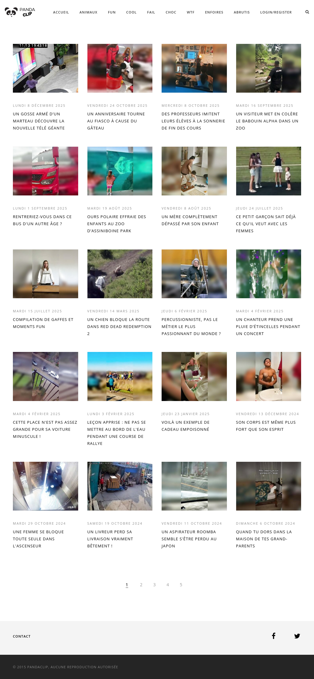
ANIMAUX (88, 12)
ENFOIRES (214, 12)
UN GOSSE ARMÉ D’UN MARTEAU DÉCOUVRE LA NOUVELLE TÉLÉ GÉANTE (39, 121)
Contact (22, 636)
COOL (131, 12)
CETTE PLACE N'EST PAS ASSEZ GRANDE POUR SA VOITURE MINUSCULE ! (45, 429)
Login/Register (276, 12)
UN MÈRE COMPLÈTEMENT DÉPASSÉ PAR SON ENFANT (190, 220)
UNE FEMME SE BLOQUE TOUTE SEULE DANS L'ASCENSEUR (38, 539)
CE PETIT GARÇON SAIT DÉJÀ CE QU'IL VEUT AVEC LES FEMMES (266, 223)
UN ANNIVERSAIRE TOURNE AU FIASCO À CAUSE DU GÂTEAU (116, 121)
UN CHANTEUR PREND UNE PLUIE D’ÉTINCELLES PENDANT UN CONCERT (268, 326)
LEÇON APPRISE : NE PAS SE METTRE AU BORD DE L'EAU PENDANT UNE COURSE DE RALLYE (116, 432)
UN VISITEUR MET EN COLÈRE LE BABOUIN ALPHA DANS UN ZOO (267, 121)
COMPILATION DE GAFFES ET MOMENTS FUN (43, 323)
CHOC (171, 12)
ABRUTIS (242, 12)
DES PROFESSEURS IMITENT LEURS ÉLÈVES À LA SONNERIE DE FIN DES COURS (193, 121)
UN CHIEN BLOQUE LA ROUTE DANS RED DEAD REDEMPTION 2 (119, 326)
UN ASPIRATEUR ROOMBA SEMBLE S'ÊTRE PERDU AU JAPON (189, 539)
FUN (112, 12)
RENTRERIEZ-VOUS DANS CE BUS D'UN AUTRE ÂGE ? (42, 220)
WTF (190, 12)
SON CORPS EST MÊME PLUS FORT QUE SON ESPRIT (266, 425)
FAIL (151, 12)
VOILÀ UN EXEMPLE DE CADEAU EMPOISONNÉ (186, 425)
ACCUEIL (61, 12)
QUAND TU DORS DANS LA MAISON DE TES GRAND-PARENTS (264, 539)
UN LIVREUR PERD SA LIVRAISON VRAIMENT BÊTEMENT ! (110, 539)
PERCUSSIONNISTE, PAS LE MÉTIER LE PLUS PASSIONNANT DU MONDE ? (191, 326)
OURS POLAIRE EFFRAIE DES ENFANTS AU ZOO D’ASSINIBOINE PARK (116, 223)
